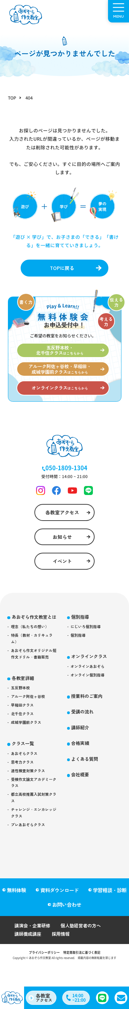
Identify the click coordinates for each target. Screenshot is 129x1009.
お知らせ (62, 551)
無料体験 (16, 908)
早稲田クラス (23, 739)
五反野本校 (21, 720)
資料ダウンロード (59, 908)
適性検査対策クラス (30, 810)
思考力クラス (23, 800)
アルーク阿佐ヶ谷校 (30, 730)
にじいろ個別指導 (87, 646)
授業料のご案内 (89, 719)
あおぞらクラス (25, 791)
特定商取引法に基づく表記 (83, 972)
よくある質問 (86, 784)
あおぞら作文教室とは (34, 640)
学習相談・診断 (110, 908)
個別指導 (81, 635)
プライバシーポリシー (42, 972)
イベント (62, 578)
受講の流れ (84, 735)
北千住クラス (23, 749)
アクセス (45, 996)
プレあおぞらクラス (30, 869)
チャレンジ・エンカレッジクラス (34, 856)
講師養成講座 (28, 953)
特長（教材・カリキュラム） (34, 667)
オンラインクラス (91, 677)
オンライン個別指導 (89, 697)
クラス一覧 (24, 780)
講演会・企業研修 (33, 944)
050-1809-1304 (66, 478)
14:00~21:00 (80, 997)
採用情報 (63, 953)
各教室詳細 (24, 709)
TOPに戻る (62, 268)
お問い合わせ (66, 922)
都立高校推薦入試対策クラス (34, 839)
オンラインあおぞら (89, 688)
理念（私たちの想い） (32, 654)
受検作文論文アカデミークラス (34, 823)
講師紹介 (81, 751)
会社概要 (81, 800)
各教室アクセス (62, 525)
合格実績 (81, 768)
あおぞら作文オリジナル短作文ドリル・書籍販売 (34, 684)
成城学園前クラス (27, 759)
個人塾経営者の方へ (85, 944)
